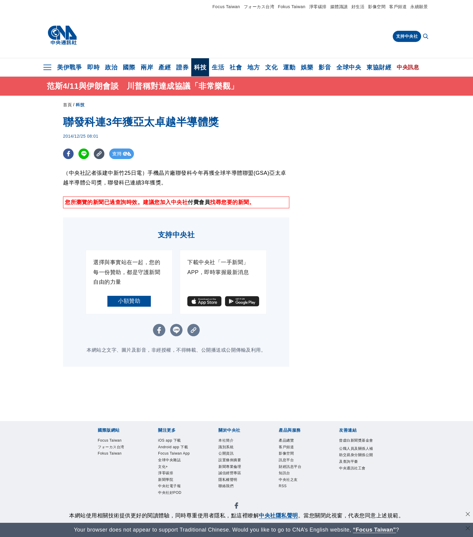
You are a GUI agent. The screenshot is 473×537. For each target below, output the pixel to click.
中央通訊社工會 (354, 477)
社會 (236, 67)
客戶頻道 (398, 7)
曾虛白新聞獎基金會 (356, 444)
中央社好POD (171, 505)
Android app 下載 (175, 448)
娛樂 (307, 67)
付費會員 (199, 202)
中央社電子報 (171, 498)
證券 (182, 67)
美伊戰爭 (69, 67)
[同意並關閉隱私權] (468, 515)
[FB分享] (68, 154)
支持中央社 (407, 36)
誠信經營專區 (231, 476)
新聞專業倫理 (231, 469)
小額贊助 (129, 301)
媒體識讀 (339, 7)
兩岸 (147, 67)
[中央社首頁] (62, 35)
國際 (129, 67)
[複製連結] (99, 154)
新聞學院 (167, 490)
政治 (111, 67)
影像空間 (377, 7)
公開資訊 (227, 455)
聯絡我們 (227, 490)
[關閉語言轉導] (468, 529)
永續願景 (419, 7)
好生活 (358, 7)
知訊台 (285, 476)
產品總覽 (287, 440)
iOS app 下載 (171, 440)
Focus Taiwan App (172, 459)
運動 (289, 67)
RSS (283, 490)
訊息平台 (287, 462)
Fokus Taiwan (291, 7)
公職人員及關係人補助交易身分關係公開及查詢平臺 (356, 463)
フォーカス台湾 (259, 7)
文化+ (164, 476)
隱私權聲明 (229, 483)
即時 (93, 67)
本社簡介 (227, 440)
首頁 (67, 104)
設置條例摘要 (231, 462)
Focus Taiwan (226, 7)
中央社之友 (290, 483)
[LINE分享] (83, 154)
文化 (271, 67)
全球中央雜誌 (171, 469)
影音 (325, 67)
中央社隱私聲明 (278, 516)
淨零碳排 (318, 7)
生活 (218, 67)
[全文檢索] (426, 37)
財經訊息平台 (292, 469)
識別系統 (227, 448)
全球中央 (348, 67)
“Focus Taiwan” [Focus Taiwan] (374, 530)
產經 (164, 67)
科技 (200, 67)
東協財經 (379, 67)
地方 (253, 67)
